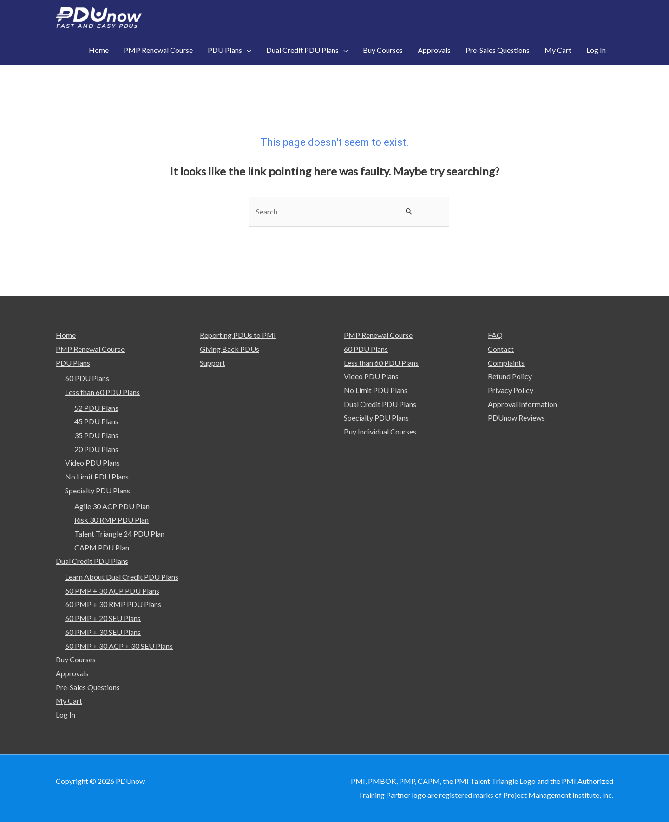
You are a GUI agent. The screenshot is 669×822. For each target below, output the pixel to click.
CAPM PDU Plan (101, 547)
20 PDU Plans (96, 449)
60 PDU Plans (87, 378)
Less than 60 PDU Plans (102, 392)
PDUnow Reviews (516, 417)
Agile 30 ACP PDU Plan (112, 506)
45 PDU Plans (96, 421)
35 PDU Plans (96, 435)
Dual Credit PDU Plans (92, 561)
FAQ (495, 334)
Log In (65, 714)
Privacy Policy (510, 390)
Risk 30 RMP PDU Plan (111, 519)
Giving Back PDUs (229, 348)
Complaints (506, 362)
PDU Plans (73, 362)
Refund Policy (510, 376)
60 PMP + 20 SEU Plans (103, 618)
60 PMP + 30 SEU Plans (103, 632)
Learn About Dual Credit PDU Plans (121, 576)
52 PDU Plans (96, 407)
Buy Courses (76, 659)
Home (66, 334)
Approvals (72, 673)
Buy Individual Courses (380, 431)
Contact (501, 348)
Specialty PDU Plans (97, 490)
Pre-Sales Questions (88, 687)
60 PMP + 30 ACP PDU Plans (112, 590)
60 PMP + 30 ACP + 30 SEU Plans (119, 645)
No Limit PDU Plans (97, 476)
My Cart (69, 700)
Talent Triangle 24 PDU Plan (119, 533)
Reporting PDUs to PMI (238, 334)
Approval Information (522, 404)
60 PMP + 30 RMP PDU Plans (113, 604)
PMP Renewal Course (90, 348)
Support (212, 362)
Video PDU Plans (92, 462)
